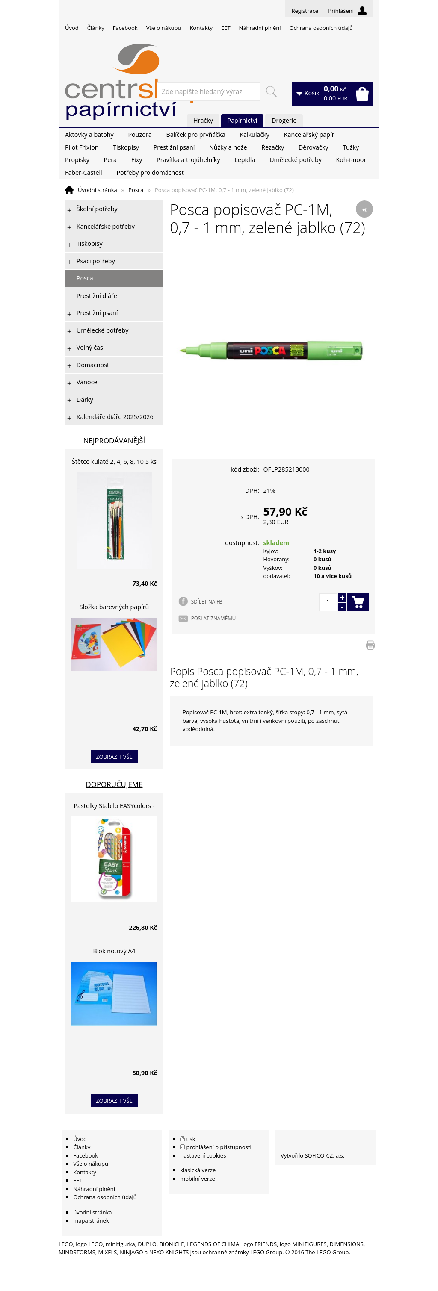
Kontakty (201, 28)
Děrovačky (313, 147)
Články (95, 28)
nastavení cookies (203, 1155)
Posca (135, 190)
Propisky (77, 160)
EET (226, 28)
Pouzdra (139, 134)
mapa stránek (91, 1220)
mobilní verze (197, 1178)
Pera (110, 160)
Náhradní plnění (260, 28)
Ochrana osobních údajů (320, 28)
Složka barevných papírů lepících (114, 608)
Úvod (72, 28)
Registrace (304, 11)
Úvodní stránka (97, 190)
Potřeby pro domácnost (149, 172)
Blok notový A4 (114, 951)
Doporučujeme (114, 784)
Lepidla (244, 160)
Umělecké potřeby (295, 160)
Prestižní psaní (174, 147)
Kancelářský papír (309, 134)
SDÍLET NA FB (206, 601)
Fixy (136, 160)
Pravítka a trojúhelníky (188, 160)
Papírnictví (242, 120)
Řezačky (272, 147)
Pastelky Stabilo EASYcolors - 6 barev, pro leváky (114, 807)
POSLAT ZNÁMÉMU (213, 618)
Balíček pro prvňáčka (195, 134)
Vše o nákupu (163, 28)
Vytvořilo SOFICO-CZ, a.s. (312, 1155)
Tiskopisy (126, 147)
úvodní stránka (92, 1212)
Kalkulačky (254, 134)
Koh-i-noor (351, 160)
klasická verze (198, 1170)
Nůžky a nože (228, 147)
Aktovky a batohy (89, 134)
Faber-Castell (83, 172)
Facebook (125, 28)
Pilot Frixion (82, 147)
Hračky (203, 120)
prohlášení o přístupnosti (219, 1147)
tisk (190, 1139)
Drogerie (284, 120)
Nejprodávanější (114, 440)
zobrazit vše (114, 756)
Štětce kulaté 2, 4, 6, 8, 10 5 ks (114, 461)
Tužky (351, 147)
